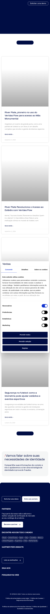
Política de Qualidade (39, 606)
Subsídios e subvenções (25, 608)
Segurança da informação (25, 600)
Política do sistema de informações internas (16, 606)
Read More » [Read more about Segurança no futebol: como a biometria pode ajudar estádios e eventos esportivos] (9, 417)
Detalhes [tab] (24, 269)
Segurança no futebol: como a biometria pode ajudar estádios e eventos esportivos (22, 396)
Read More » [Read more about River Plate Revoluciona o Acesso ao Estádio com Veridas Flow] (9, 226)
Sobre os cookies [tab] (41, 269)
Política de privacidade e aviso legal (17, 598)
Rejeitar (25, 348)
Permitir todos (25, 335)
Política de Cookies (37, 598)
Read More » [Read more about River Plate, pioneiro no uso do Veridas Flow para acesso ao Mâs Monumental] (9, 134)
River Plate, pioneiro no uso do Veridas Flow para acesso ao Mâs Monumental (22, 115)
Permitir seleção (25, 341)
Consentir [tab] (9, 269)
